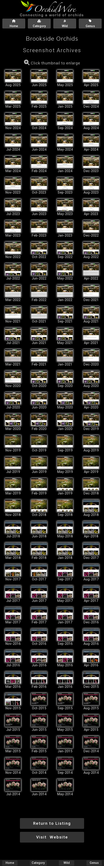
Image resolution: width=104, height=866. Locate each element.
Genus (94, 863)
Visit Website (52, 837)
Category (38, 863)
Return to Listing (52, 823)
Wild (67, 863)
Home (10, 863)
